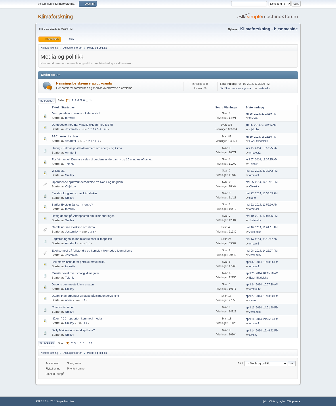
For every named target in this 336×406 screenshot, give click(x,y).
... (87, 100)
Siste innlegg (257, 107)
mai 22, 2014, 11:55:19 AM (261, 204)
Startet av (68, 107)
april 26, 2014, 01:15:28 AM (262, 273)
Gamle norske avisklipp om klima (73, 227)
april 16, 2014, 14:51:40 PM (262, 307)
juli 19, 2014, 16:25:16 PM (261, 136)
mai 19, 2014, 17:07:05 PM (262, 215)
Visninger (230, 107)
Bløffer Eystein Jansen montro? (72, 204)
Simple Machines (65, 401)
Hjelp (264, 401)
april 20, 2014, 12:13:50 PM (262, 296)
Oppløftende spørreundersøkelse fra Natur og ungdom (87, 182)
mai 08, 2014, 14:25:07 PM (262, 250)
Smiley (69, 175)
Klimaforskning (55, 16)
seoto (252, 197)
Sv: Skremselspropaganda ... (237, 88)
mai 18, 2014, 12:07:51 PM (262, 227)
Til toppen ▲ (294, 401)
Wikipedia (58, 170)
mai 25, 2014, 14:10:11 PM (262, 182)
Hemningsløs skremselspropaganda (84, 83)
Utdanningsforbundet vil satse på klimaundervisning (85, 295)
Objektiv (70, 186)
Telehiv (69, 163)
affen (68, 300)
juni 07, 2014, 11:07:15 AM (261, 159)
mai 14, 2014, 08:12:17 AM (261, 239)
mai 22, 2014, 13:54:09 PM (262, 193)
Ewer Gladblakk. (259, 141)
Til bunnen (47, 100)
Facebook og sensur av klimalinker (74, 193)
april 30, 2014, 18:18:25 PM (262, 262)
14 (91, 100)
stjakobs (254, 129)
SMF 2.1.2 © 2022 (45, 401)
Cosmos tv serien (63, 307)
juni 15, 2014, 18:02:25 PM (261, 148)
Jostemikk (264, 88)
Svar (218, 107)
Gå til (240, 363)
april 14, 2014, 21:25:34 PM (262, 319)
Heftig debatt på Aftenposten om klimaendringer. (83, 215)
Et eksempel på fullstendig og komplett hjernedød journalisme (92, 250)
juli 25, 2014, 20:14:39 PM (261, 113)
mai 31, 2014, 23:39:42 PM (262, 170)
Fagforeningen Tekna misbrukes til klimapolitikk (82, 239)
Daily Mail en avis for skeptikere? (73, 330)
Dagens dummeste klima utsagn (73, 284)
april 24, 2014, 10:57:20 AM (262, 284)
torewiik (70, 117)
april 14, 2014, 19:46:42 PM (262, 330)
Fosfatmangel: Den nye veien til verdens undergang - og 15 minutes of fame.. (102, 159)
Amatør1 (70, 140)
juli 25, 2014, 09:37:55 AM (261, 125)
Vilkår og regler (277, 401)
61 (105, 129)
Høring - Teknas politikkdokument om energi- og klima (87, 148)
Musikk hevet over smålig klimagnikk (75, 273)
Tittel (55, 107)
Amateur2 (255, 152)
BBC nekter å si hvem (66, 136)
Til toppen (47, 343)
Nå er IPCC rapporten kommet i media (77, 318)
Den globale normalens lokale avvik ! (76, 113)
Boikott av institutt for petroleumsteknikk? (78, 262)
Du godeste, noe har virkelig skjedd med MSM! (82, 124)
